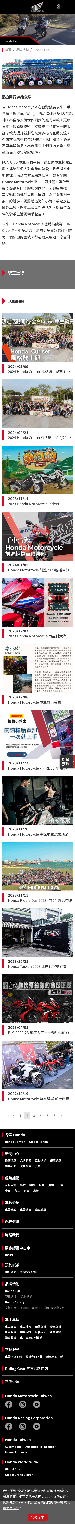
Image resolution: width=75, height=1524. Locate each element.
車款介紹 (12, 1226)
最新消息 (10, 1183)
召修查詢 (12, 1405)
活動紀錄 (26, 1319)
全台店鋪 (10, 1208)
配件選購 (12, 1245)
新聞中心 (12, 1177)
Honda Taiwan (15, 1164)
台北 (17, 1213)
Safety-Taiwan (30, 1330)
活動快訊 (40, 1183)
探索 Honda (15, 1158)
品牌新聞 (25, 1183)
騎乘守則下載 (34, 1380)
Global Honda (38, 1164)
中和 (8, 1213)
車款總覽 (25, 1232)
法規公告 (25, 1189)
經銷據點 (12, 1201)
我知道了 (37, 1517)
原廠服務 (10, 1355)
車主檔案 (25, 1349)
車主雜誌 (55, 1355)
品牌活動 (22, 49)
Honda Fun (41, 49)
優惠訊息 (55, 1183)
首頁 (8, 49)
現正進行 (10, 1319)
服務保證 (25, 1355)
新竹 (23, 1208)
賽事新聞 (10, 1189)
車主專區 (12, 1343)
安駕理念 (10, 1330)
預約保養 (40, 1349)
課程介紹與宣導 (55, 1330)
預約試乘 (12, 1288)
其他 (38, 1189)
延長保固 (40, 1355)
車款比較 (10, 1232)
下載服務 (12, 1373)
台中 (41, 1208)
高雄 (36, 1213)
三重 (60, 1208)
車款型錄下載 (13, 1380)
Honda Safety (14, 1325)
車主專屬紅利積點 (31, 1361)
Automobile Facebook (40, 1470)
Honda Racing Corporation (29, 1441)
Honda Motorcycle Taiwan (28, 1419)
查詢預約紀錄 (28, 1295)
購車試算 (40, 1232)
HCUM (9, 1278)
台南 (26, 1213)
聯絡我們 (12, 1258)
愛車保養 (55, 1349)
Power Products (16, 1475)
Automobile (13, 1470)
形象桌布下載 (54, 1380)
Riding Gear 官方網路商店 (26, 1392)
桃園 (32, 1208)
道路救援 (10, 1361)
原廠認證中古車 (17, 1271)
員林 (51, 1208)
